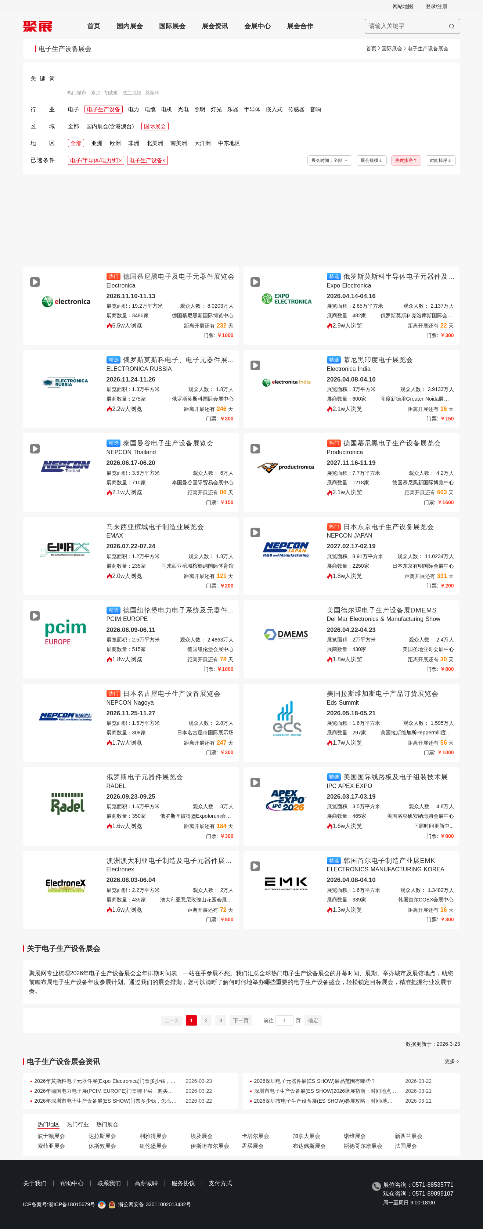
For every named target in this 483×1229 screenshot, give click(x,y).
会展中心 (257, 26)
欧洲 (115, 143)
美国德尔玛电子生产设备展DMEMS (382, 610)
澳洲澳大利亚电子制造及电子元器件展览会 (173, 860)
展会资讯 (215, 26)
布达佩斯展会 (309, 1146)
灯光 (216, 109)
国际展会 (172, 26)
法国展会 (406, 1146)
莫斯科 (152, 92)
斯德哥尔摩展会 (363, 1146)
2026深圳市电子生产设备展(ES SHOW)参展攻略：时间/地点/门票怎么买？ (339, 1101)
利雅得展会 (153, 1136)
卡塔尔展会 (255, 1136)
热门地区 (48, 1124)
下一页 (241, 1020)
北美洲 (155, 143)
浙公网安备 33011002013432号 (154, 1204)
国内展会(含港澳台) (110, 126)
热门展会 (107, 1124)
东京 (96, 92)
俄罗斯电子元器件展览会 (145, 777)
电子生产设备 (103, 109)
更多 (450, 1061)
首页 (93, 26)
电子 (73, 109)
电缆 (150, 109)
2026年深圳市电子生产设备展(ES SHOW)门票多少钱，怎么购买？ (111, 1101)
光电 (183, 109)
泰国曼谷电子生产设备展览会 (168, 443)
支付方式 (220, 1183)
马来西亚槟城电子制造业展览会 (155, 527)
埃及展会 (202, 1136)
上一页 (172, 1020)
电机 (166, 109)
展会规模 (372, 160)
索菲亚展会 (51, 1146)
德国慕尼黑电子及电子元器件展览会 (179, 276)
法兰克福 (131, 92)
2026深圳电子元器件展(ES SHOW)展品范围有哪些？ (315, 1081)
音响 (315, 109)
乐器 (232, 109)
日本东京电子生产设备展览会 (388, 527)
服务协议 (183, 1183)
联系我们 (109, 1183)
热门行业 (78, 1124)
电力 (133, 109)
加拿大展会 (306, 1136)
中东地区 (229, 143)
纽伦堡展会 (153, 1146)
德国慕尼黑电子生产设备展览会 (392, 443)
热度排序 (406, 160)
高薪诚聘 (146, 1183)
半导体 (252, 109)
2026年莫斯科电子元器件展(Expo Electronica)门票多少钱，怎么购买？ (116, 1081)
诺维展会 (355, 1136)
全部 (73, 126)
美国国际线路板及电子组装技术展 (395, 777)
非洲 (133, 143)
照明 (199, 109)
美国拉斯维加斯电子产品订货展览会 (383, 693)
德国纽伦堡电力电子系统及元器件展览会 (186, 610)
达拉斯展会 (102, 1136)
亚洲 (96, 143)
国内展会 (129, 26)
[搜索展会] (412, 26)
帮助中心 (72, 1183)
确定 (313, 1020)
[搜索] (451, 26)
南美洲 (178, 143)
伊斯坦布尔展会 (210, 1146)
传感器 (296, 109)
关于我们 (35, 1183)
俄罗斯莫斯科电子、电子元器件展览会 (182, 360)
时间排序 (441, 160)
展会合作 (300, 26)
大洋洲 (202, 143)
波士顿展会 (51, 1136)
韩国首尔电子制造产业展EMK (389, 860)
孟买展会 (253, 1146)
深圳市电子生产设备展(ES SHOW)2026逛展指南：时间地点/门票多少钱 (336, 1091)
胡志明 (111, 92)
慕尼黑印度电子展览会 (378, 360)
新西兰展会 (408, 1136)
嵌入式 (274, 109)
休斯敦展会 (102, 1146)
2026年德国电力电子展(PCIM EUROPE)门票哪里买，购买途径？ (109, 1091)
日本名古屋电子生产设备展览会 (172, 693)
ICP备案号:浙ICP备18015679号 (59, 1204)
